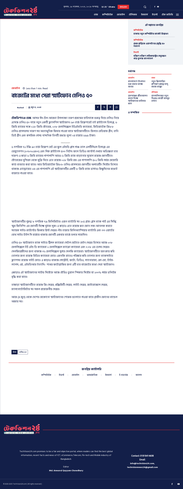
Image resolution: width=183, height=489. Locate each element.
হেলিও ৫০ (23, 352)
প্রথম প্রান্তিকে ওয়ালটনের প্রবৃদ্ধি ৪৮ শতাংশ (149, 45)
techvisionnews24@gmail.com (142, 467)
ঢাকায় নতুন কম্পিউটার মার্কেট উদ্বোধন (151, 34)
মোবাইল (15, 88)
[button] (145, 7)
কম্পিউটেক (138, 30)
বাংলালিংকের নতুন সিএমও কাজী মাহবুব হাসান (160, 98)
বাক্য (153, 78)
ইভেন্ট (136, 52)
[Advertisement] (65, 198)
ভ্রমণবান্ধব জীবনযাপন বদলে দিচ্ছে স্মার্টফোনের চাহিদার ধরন (137, 99)
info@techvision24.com (142, 463)
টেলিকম (154, 92)
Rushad (20, 108)
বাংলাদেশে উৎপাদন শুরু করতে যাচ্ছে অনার (136, 84)
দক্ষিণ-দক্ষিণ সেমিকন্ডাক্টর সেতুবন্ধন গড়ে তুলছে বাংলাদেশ (150, 57)
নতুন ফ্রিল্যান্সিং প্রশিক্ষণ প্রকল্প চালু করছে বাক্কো (159, 84)
